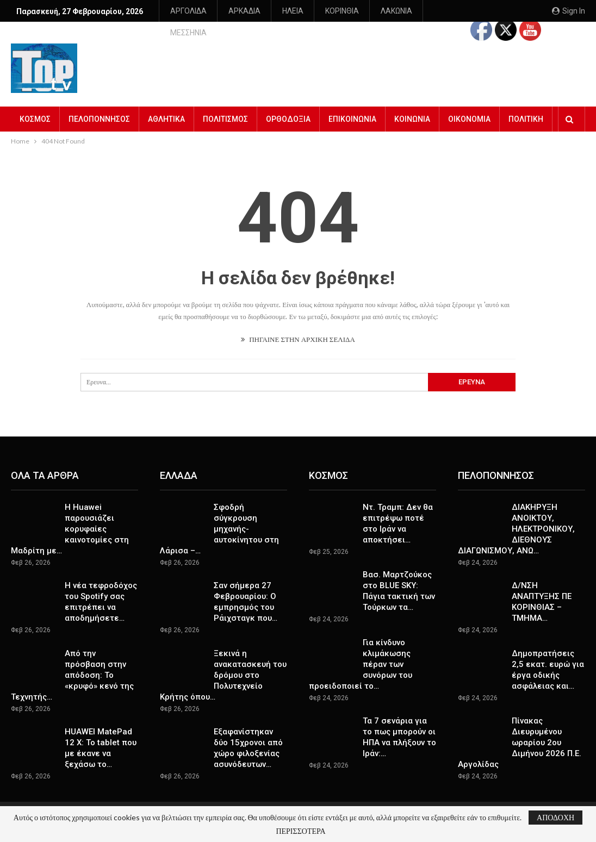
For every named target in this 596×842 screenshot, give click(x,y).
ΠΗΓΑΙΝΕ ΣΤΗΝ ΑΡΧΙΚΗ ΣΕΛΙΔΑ (298, 331)
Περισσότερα (351, 11)
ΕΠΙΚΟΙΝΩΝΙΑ (352, 111)
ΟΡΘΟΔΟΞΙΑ (288, 111)
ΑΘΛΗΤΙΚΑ (166, 111)
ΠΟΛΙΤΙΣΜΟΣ (225, 111)
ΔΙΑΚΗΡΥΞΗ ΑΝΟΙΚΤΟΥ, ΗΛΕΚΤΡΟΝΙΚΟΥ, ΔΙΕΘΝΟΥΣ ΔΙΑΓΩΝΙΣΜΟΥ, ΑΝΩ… (516, 520)
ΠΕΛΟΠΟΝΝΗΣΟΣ (99, 111)
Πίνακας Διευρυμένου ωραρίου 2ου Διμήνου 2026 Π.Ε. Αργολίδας (519, 734)
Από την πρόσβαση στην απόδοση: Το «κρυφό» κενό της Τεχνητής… (72, 667)
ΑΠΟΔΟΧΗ (555, 817)
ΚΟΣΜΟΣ (35, 111)
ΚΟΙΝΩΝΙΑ (412, 111)
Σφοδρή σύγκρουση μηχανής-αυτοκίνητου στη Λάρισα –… (219, 520)
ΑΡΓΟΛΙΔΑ (188, 11)
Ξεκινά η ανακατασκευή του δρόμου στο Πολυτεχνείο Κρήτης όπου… (223, 667)
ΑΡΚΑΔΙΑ (244, 11)
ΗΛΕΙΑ (292, 11)
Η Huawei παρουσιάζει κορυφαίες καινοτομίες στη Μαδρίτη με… (70, 520)
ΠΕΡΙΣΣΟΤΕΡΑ (300, 831)
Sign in (568, 11)
